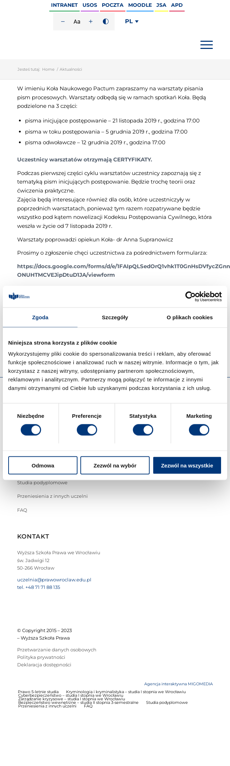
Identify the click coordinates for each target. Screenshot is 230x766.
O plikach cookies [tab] (190, 317)
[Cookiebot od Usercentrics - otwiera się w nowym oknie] (190, 296)
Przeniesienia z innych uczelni (52, 496)
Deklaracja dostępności (44, 664)
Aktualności (71, 69)
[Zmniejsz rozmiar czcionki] (63, 21)
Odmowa (43, 465)
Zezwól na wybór (115, 465)
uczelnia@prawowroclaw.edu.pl (54, 579)
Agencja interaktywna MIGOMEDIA (178, 683)
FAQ (22, 510)
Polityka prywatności (41, 657)
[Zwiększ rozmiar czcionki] (91, 21)
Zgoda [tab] (40, 317)
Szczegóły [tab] (115, 317)
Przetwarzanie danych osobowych (56, 649)
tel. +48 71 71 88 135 (38, 587)
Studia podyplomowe (42, 482)
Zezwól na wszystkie (187, 465)
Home (48, 69)
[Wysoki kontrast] (105, 21)
